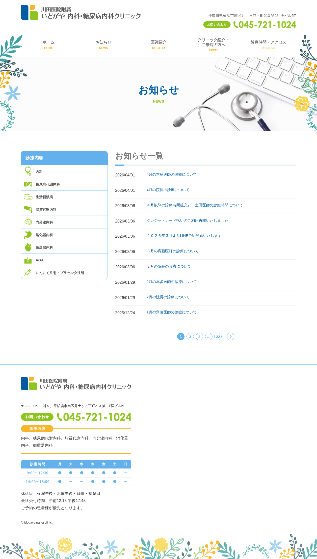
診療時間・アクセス (268, 45)
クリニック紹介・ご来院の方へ (213, 45)
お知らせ (103, 45)
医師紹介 (158, 45)
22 (218, 337)
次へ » (231, 337)
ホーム (48, 45)
